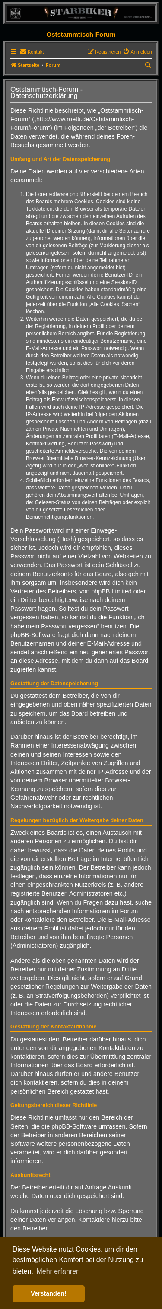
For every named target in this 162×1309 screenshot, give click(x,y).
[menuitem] (32, 52)
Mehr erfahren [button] (58, 1271)
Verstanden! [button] (48, 1293)
